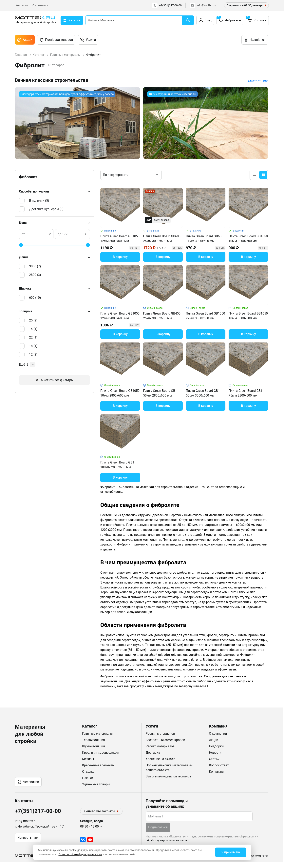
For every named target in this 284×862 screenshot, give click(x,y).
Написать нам (27, 837)
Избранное (229, 19)
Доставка (153, 752)
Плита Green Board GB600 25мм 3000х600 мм (161, 238)
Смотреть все (258, 81)
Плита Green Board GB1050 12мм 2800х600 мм (120, 316)
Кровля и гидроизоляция (100, 752)
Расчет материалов (160, 746)
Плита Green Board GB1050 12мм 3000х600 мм (120, 238)
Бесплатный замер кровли (165, 740)
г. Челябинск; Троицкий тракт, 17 (39, 826)
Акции (24, 40)
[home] (35, 20)
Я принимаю (230, 852)
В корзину (120, 257)
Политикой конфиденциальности (80, 854)
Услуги (88, 40)
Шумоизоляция (93, 746)
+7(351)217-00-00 (167, 5)
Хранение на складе (160, 759)
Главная (21, 55)
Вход (205, 20)
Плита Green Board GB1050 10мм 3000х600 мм (248, 238)
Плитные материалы (65, 55)
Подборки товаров (56, 40)
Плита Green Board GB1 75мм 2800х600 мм (245, 393)
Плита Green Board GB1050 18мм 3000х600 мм (248, 316)
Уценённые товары (96, 784)
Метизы (88, 759)
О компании (40, 5)
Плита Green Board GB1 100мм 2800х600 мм (117, 465)
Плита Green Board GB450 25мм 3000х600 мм (161, 316)
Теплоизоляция (93, 740)
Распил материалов (160, 733)
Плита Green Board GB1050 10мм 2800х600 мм (120, 393)
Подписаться (158, 827)
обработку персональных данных (168, 840)
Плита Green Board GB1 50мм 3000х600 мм (203, 393)
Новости (215, 752)
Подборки (216, 746)
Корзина (256, 19)
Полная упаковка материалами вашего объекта (169, 767)
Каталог (38, 55)
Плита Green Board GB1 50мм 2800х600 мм (160, 393)
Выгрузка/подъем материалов (168, 776)
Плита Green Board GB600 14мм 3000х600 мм (204, 238)
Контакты (21, 5)
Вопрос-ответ (219, 765)
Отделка (88, 771)
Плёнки (87, 778)
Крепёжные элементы (98, 765)
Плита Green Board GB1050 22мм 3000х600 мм (205, 316)
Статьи (214, 759)
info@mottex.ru (203, 5)
